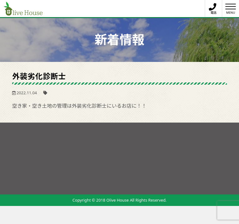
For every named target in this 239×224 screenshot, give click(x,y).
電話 (212, 9)
